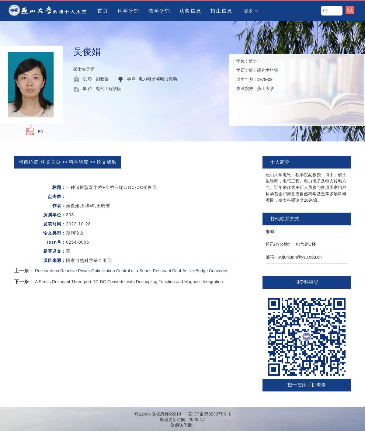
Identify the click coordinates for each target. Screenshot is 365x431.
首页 (102, 10)
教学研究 (159, 10)
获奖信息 (190, 10)
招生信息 (221, 10)
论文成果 (106, 162)
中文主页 (51, 162)
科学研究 (128, 10)
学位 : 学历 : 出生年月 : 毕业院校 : (257, 75)
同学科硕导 (306, 282)
